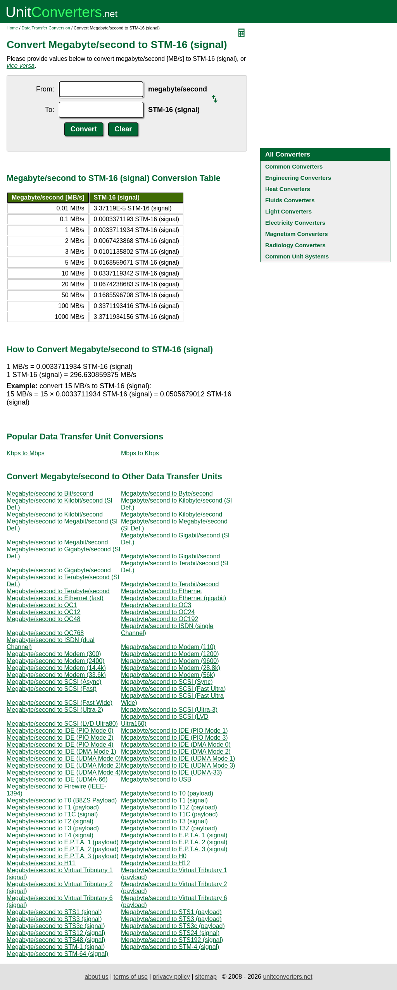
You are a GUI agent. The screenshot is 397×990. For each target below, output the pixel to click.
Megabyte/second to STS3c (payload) (173, 926)
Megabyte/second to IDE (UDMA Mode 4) (64, 772)
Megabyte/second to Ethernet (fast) (55, 598)
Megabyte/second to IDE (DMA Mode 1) (61, 751)
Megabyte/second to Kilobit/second (55, 514)
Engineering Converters (298, 177)
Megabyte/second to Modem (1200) (170, 654)
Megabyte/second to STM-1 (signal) (56, 947)
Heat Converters (287, 189)
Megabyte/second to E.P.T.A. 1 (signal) (174, 835)
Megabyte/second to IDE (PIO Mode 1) (174, 730)
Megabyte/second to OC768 (45, 633)
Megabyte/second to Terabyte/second (58, 591)
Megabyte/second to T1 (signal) (164, 800)
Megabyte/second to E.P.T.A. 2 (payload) (63, 849)
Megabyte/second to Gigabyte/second (59, 570)
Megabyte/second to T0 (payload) (167, 793)
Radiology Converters (295, 245)
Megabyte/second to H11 (41, 863)
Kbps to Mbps (26, 453)
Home (12, 28)
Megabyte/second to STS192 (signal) (172, 940)
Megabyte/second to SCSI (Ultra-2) (55, 709)
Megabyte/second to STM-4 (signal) (170, 947)
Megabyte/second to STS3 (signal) (54, 919)
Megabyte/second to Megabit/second (57, 542)
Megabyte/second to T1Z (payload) (169, 807)
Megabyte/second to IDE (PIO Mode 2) (60, 737)
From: (45, 89)
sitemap (206, 976)
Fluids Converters (290, 200)
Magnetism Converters (296, 234)
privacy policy (171, 976)
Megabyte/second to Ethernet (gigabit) (173, 598)
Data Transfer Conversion (46, 28)
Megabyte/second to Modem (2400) (56, 661)
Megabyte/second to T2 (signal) (50, 821)
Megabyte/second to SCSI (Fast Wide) (59, 702)
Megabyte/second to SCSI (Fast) (52, 688)
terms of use (131, 976)
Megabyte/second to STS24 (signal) (170, 933)
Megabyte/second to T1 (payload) (53, 807)
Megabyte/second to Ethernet (161, 591)
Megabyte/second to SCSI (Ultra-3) (169, 709)
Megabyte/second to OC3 (156, 605)
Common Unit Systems (297, 256)
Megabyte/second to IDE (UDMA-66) (57, 779)
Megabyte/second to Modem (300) (54, 654)
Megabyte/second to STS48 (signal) (56, 940)
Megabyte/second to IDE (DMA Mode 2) (176, 751)
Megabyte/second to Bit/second (50, 493)
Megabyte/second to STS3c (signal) (56, 926)
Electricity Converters (295, 222)
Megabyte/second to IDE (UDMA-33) (171, 772)
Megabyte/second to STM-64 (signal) (57, 953)
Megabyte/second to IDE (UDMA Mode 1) (178, 758)
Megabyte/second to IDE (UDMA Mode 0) (64, 758)
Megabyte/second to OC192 (159, 619)
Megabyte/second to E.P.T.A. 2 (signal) (174, 842)
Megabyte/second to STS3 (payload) (171, 919)
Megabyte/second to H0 (153, 856)
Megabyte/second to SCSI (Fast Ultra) (173, 688)
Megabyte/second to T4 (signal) (50, 835)
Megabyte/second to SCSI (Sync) (167, 681)
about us (96, 976)
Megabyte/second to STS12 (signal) (56, 933)
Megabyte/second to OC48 (43, 619)
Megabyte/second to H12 (155, 863)
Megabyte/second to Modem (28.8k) (170, 668)
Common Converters (294, 166)
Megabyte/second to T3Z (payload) (169, 828)
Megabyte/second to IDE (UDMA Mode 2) (64, 765)
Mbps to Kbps (140, 453)
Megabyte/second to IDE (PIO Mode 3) (174, 737)
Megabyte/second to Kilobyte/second (172, 514)
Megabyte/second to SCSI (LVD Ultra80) (62, 723)
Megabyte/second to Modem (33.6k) (56, 674)
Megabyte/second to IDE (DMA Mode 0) (176, 744)
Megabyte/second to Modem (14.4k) (56, 668)
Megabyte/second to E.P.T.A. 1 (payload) (63, 842)
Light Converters (288, 211)
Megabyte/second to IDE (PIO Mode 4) (60, 744)
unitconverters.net (287, 976)
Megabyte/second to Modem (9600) (170, 661)
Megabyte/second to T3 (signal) (164, 821)
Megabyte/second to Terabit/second (170, 584)
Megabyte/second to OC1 (42, 605)
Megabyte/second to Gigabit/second (170, 556)
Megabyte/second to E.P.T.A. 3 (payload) (63, 856)
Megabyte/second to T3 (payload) (53, 828)
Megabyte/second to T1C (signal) (52, 814)
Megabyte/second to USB (156, 779)
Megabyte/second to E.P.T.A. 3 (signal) (174, 849)
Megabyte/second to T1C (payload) (169, 814)
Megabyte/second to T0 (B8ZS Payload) (62, 800)
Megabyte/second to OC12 (43, 612)
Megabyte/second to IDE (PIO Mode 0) (60, 730)
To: (49, 110)
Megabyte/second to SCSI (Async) (54, 681)
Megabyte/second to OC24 (158, 612)
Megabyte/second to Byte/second (167, 493)
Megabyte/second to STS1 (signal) (54, 912)
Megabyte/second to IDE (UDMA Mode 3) (178, 765)
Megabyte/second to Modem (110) (168, 647)
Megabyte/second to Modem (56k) (168, 674)
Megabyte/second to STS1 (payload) (171, 912)
